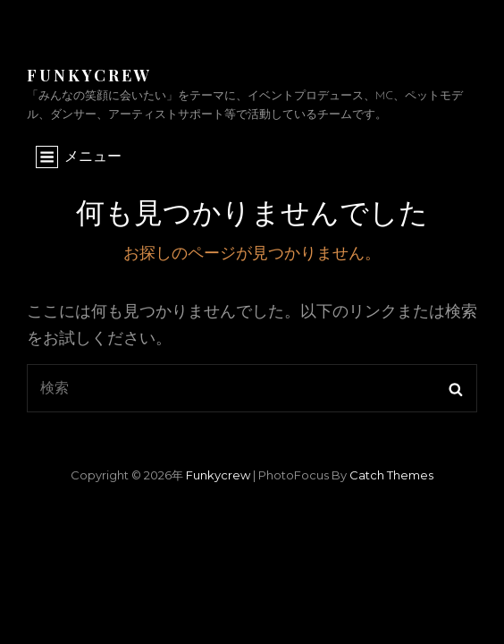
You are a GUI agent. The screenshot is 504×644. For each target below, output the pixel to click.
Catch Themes (391, 475)
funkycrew (89, 75)
